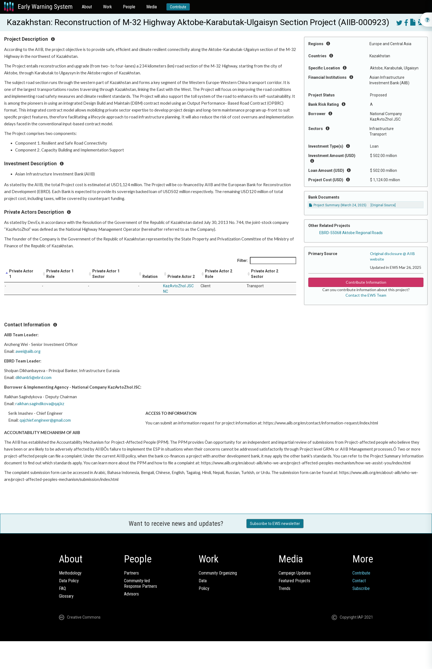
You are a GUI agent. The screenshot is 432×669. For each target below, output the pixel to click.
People (129, 6)
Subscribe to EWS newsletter (275, 523)
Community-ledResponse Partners (140, 583)
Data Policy (69, 580)
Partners (131, 573)
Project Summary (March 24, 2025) (337, 205)
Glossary (66, 596)
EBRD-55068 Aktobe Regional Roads (351, 233)
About (87, 6)
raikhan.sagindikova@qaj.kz (39, 403)
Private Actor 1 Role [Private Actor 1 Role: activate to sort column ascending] (60, 274)
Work (107, 6)
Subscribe (361, 588)
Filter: (266, 260)
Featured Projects (294, 580)
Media (151, 6)
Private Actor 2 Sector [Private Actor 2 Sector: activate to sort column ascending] (264, 274)
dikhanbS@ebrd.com (33, 377)
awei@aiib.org (27, 351)
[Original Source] (383, 205)
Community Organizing (218, 573)
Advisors (131, 594)
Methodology (70, 573)
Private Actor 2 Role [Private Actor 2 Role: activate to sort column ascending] (218, 274)
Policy (204, 588)
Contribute (178, 7)
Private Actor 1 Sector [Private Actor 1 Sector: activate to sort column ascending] (106, 274)
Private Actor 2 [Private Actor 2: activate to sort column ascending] (181, 276)
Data (203, 580)
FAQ (62, 588)
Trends (284, 588)
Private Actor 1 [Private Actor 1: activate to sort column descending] (21, 274)
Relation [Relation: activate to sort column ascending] (150, 276)
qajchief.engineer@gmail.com (45, 420)
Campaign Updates (295, 573)
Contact (359, 580)
